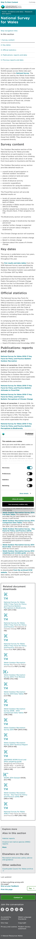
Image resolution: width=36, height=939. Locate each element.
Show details (23, 493)
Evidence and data (15, 12)
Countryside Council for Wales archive (17, 869)
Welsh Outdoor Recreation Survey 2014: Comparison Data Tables (18, 521)
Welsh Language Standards (24, 918)
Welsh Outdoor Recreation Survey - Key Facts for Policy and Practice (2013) (18, 530)
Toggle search (28, 6)
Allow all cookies (18, 499)
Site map (4, 923)
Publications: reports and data (15, 55)
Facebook (2, 909)
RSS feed (21, 909)
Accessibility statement (6, 918)
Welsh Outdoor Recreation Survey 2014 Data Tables (14, 693)
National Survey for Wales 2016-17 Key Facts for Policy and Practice (15, 625)
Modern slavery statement (24, 928)
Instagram (16, 909)
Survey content (8, 40)
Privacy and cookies (9, 927)
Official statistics (9, 50)
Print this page (6, 889)
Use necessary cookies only (18, 504)
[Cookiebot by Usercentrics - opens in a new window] (28, 434)
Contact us (18, 897)
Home (4, 12)
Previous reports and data (13, 60)
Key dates (7, 45)
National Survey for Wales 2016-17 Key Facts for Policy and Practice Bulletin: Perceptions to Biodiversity (16, 426)
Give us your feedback (10, 886)
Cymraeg (32, 2)
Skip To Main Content (9, 2)
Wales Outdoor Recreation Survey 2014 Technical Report (16, 744)
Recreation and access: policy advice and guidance (17, 859)
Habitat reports (8, 838)
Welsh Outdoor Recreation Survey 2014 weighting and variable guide (18, 552)
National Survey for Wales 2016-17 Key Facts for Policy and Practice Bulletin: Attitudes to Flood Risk (16, 388)
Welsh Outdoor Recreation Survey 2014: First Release (14, 676)
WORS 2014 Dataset (12, 778)
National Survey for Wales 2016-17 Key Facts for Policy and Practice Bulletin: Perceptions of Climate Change (17, 396)
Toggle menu (33, 6)
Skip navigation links (9, 31)
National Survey (22, 73)
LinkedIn (12, 909)
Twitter (7, 909)
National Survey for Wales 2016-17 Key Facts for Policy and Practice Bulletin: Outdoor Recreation (16, 358)
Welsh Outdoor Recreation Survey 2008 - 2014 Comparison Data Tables (14, 711)
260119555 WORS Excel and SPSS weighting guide (15, 761)
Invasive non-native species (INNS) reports (16, 843)
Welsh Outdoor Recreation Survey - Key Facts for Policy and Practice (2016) (15, 795)
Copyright (22, 923)
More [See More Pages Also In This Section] (4, 847)
